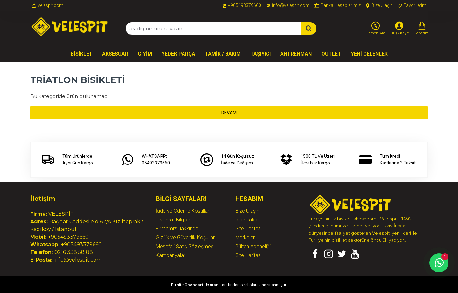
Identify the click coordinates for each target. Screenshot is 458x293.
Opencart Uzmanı (202, 285)
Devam (229, 112)
